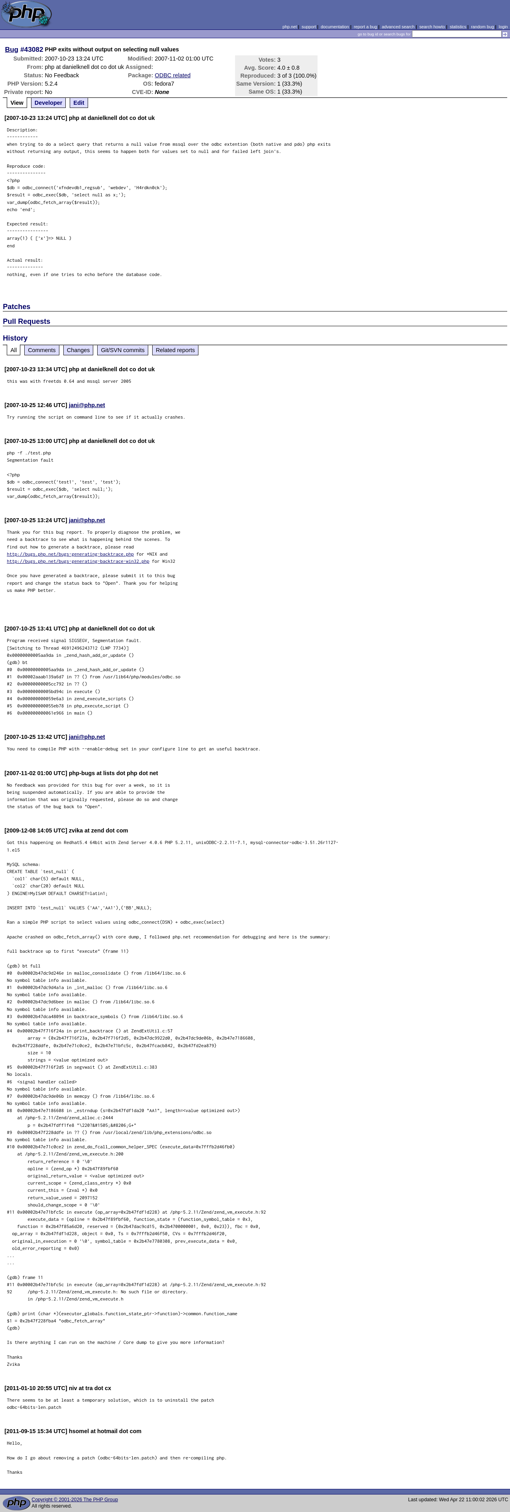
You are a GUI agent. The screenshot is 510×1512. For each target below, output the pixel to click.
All (13, 350)
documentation (335, 26)
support (309, 26)
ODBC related (173, 75)
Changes (78, 350)
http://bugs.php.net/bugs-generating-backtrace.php (70, 553)
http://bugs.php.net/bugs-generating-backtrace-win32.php (78, 561)
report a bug (365, 26)
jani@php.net (87, 405)
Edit (78, 103)
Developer (49, 103)
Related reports (175, 350)
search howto (432, 26)
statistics (458, 26)
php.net (289, 26)
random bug (482, 26)
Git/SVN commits (123, 350)
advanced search (398, 26)
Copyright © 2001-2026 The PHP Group (74, 1499)
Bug (12, 49)
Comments (42, 350)
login (503, 26)
